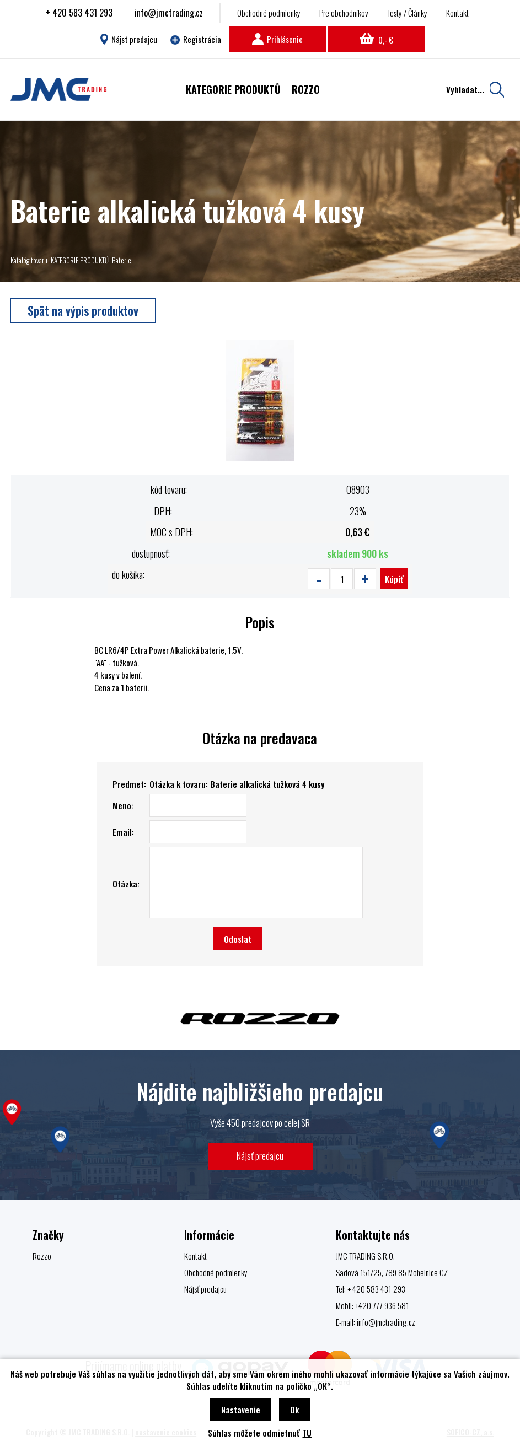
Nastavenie (240, 1409)
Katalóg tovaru (28, 260)
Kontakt (457, 13)
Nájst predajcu (128, 39)
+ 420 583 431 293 (79, 12)
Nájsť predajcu (260, 1156)
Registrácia (195, 39)
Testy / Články (407, 13)
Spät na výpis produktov (83, 310)
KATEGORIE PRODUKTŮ (80, 260)
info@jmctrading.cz (169, 12)
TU (307, 1433)
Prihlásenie (277, 39)
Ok (294, 1409)
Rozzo (42, 1256)
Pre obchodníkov (343, 13)
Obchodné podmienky (269, 13)
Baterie (121, 260)
